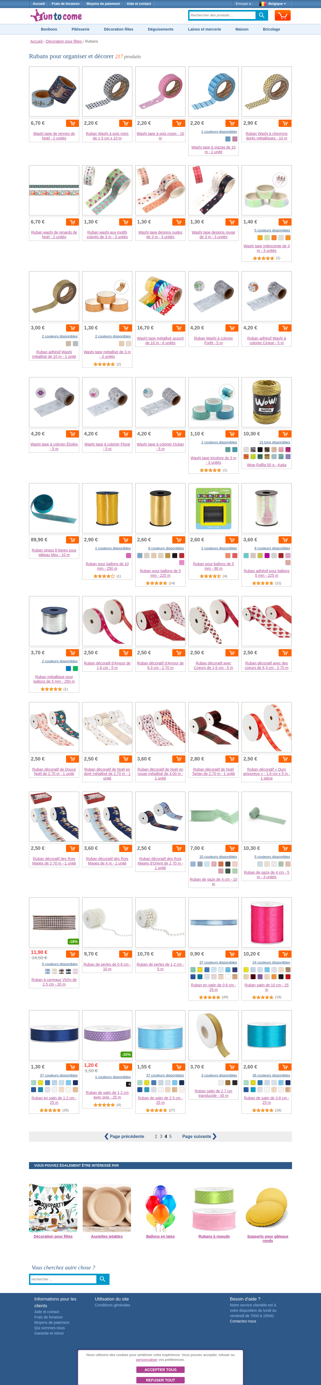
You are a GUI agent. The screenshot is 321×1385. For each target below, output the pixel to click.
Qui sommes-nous (49, 1328)
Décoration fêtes (118, 29)
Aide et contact (139, 4)
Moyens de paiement (103, 4)
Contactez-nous (243, 1321)
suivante (199, 1136)
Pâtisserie (80, 29)
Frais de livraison (66, 4)
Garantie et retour (49, 1333)
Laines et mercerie (204, 29)
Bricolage (271, 29)
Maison (242, 29)
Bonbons (49, 29)
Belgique (272, 4)
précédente (124, 1136)
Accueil (39, 4)
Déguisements (161, 29)
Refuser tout (160, 1380)
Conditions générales (112, 1305)
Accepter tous (160, 1370)
